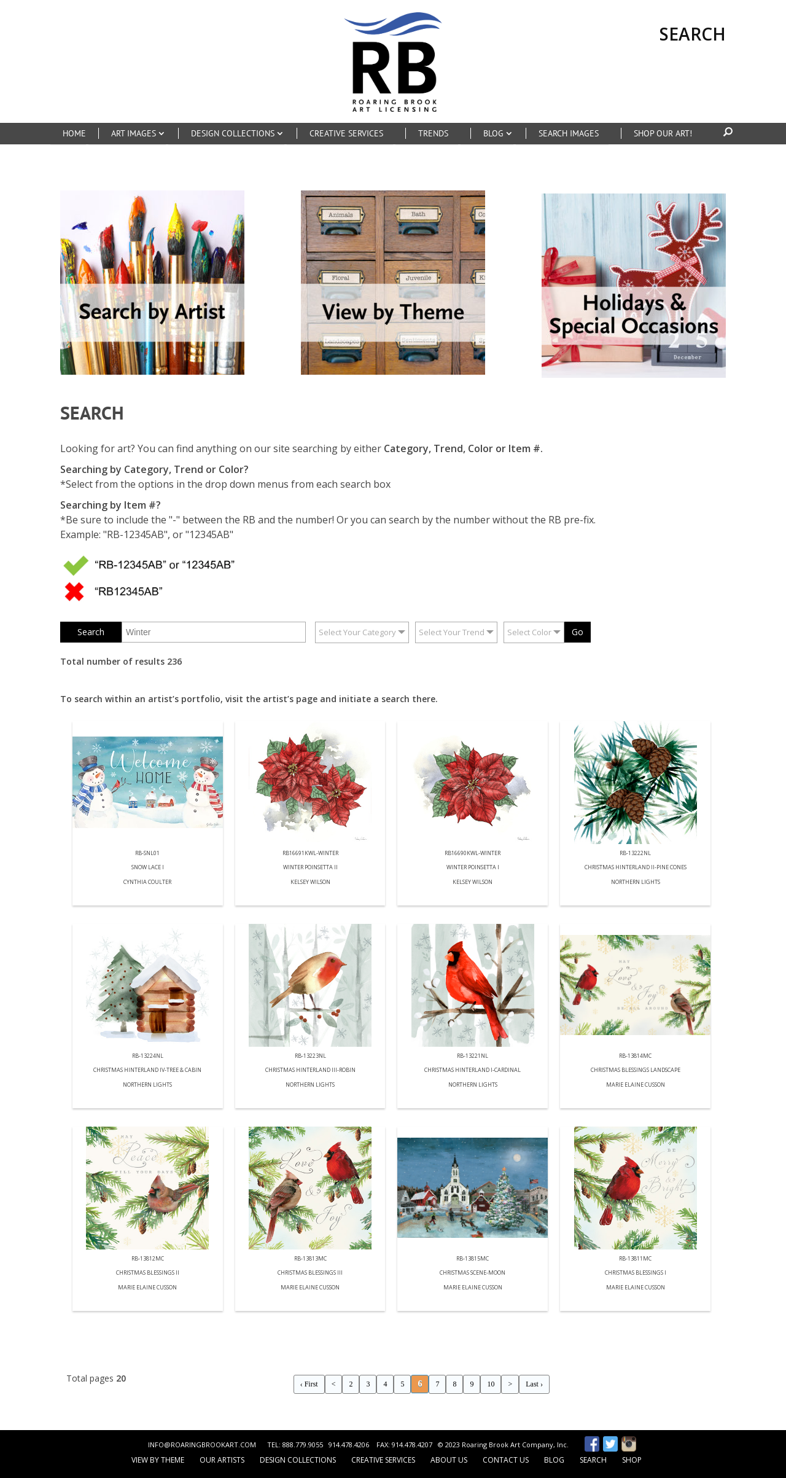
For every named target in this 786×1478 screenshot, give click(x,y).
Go (577, 632)
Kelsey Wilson (310, 882)
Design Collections (298, 1460)
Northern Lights (635, 882)
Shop (632, 1460)
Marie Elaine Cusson (635, 1085)
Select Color (529, 632)
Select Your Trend (451, 632)
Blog (554, 1460)
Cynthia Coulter (147, 882)
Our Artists (222, 1460)
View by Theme (157, 1460)
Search (593, 1460)
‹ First (309, 1384)
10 (490, 1384)
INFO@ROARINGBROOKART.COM (202, 1444)
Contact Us (506, 1460)
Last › (534, 1384)
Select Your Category (357, 632)
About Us (448, 1460)
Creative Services (383, 1460)
